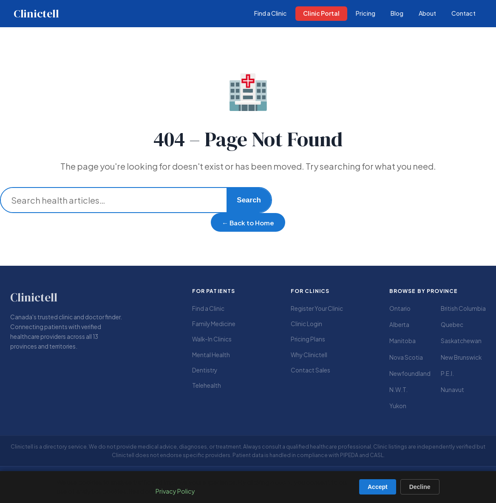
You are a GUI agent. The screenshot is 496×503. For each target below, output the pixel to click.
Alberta (399, 324)
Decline (420, 486)
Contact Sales (310, 370)
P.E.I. (447, 373)
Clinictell (36, 13)
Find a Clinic (208, 308)
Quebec (452, 324)
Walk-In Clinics (212, 339)
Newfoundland (410, 373)
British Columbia (463, 308)
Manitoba (402, 340)
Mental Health (211, 354)
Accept (378, 486)
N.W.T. (398, 389)
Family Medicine (213, 323)
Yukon (397, 405)
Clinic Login (306, 323)
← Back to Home (248, 223)
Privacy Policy (175, 491)
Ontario (400, 308)
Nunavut (452, 389)
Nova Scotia (406, 357)
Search (249, 200)
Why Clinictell (309, 354)
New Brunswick (461, 357)
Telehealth (206, 385)
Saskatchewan (461, 340)
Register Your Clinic (317, 308)
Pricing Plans (308, 339)
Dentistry (204, 370)
